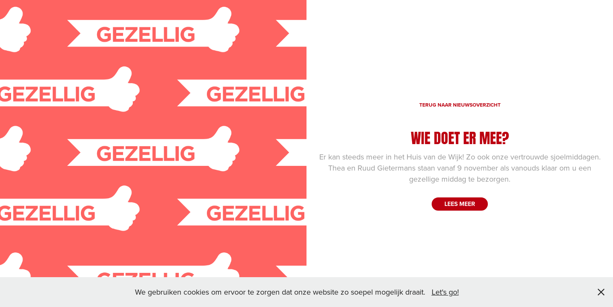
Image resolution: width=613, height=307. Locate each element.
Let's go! (445, 292)
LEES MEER (459, 204)
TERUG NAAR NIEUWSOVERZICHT (460, 104)
